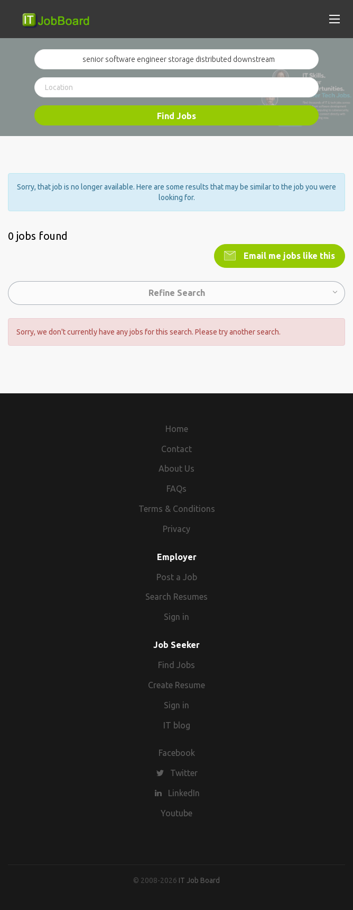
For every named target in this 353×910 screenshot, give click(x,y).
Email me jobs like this (288, 255)
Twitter (184, 773)
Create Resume (176, 685)
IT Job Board (199, 880)
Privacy (176, 529)
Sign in (176, 616)
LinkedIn (184, 793)
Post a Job (176, 577)
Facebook (177, 753)
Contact (176, 449)
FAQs (176, 488)
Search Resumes (176, 596)
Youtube (176, 813)
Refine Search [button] (176, 293)
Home (176, 429)
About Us (176, 468)
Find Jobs (176, 116)
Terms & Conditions (176, 508)
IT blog (176, 725)
